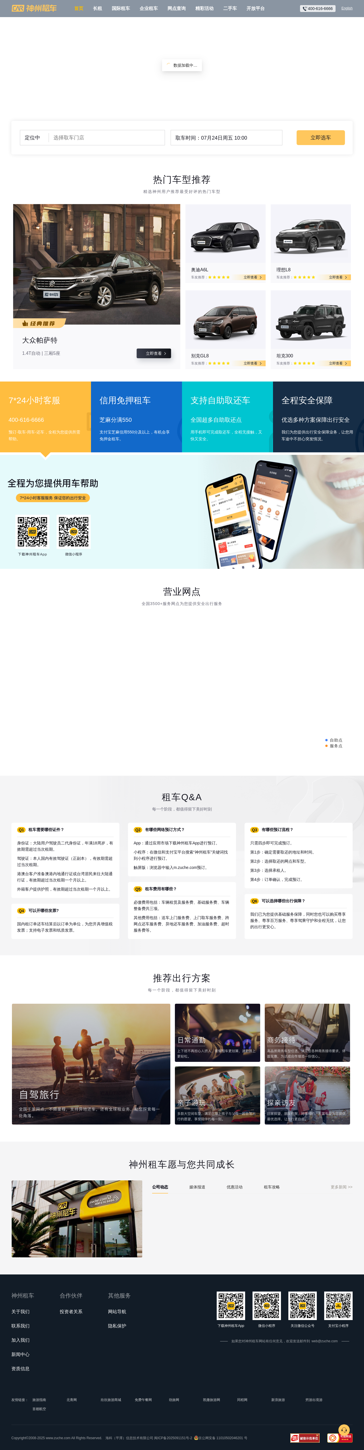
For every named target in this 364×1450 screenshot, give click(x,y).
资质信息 (20, 1368)
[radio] (210, 277)
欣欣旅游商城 (111, 1400)
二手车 (230, 8)
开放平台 (256, 8)
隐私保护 (117, 1325)
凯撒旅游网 (211, 1400)
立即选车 (321, 137)
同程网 (242, 1400)
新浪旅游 (278, 1400)
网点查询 (176, 8)
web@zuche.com (324, 1341)
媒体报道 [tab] (197, 1187)
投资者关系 (71, 1311)
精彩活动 (204, 8)
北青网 (72, 1400)
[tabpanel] (252, 1197)
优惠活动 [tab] (235, 1187)
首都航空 (39, 1409)
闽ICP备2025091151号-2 (173, 1438)
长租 (97, 8)
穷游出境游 (313, 1400)
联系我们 (20, 1325)
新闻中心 (20, 1354)
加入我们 (20, 1340)
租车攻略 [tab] (272, 1187)
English (347, 8)
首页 (78, 8)
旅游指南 (39, 1400)
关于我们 (20, 1311)
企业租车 (149, 8)
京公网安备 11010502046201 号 (222, 1438)
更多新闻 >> (341, 1187)
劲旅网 (174, 1400)
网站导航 (117, 1311)
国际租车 (121, 8)
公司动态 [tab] (160, 1187)
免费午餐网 (143, 1400)
